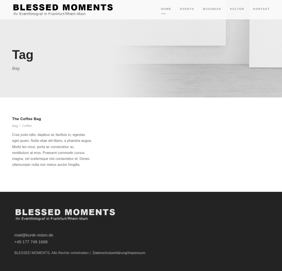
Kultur (237, 9)
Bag (15, 126)
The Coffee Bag (26, 119)
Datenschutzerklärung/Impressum (119, 253)
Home (166, 9)
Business (212, 9)
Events (187, 9)
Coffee (27, 126)
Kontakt (261, 9)
